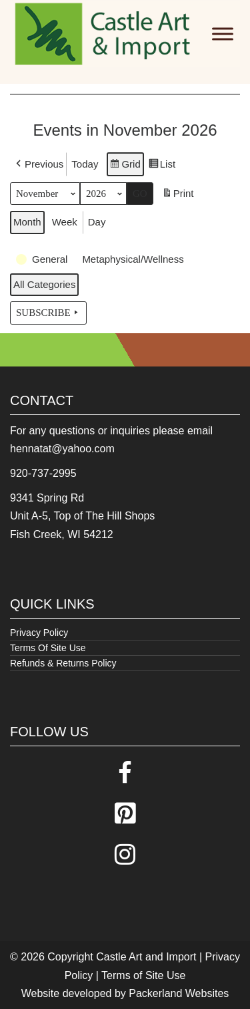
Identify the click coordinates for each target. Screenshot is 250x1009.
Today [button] (84, 164)
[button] (38, 164)
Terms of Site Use (143, 975)
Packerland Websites (179, 993)
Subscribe (48, 313)
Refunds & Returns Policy (63, 663)
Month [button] (27, 221)
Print (177, 195)
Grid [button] (124, 166)
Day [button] (97, 221)
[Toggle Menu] (222, 33)
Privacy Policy (39, 632)
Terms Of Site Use (48, 648)
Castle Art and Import (146, 956)
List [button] (161, 166)
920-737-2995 (43, 473)
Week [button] (64, 221)
